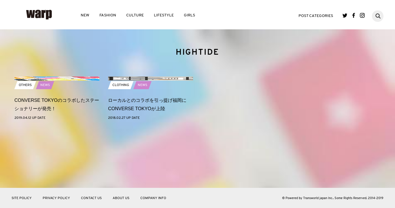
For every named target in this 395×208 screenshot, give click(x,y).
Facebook (353, 15)
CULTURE (135, 15)
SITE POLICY (22, 198)
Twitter (345, 15)
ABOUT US (121, 198)
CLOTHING (120, 143)
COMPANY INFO (153, 198)
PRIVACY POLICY (56, 198)
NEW (85, 15)
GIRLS (189, 15)
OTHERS (25, 143)
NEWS (45, 143)
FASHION (107, 15)
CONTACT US (91, 198)
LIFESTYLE (164, 15)
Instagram (362, 15)
